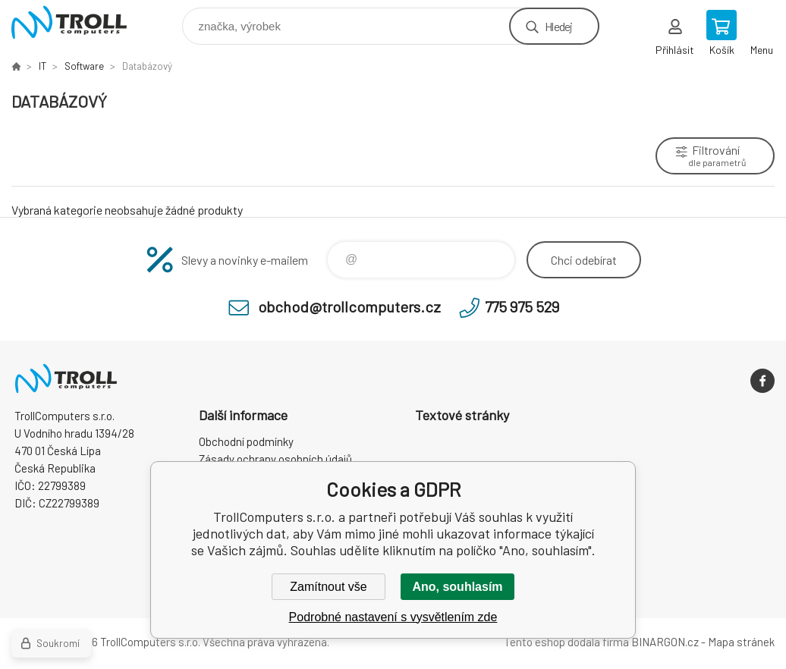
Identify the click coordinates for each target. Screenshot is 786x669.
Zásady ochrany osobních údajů (275, 459)
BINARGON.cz (665, 642)
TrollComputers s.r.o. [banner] (78, 22)
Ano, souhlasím (457, 586)
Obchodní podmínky (246, 441)
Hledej (558, 26)
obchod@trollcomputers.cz (349, 306)
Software (84, 66)
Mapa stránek (741, 642)
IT (42, 66)
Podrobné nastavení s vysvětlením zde (393, 617)
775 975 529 (522, 306)
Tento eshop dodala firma (566, 642)
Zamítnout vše (328, 586)
